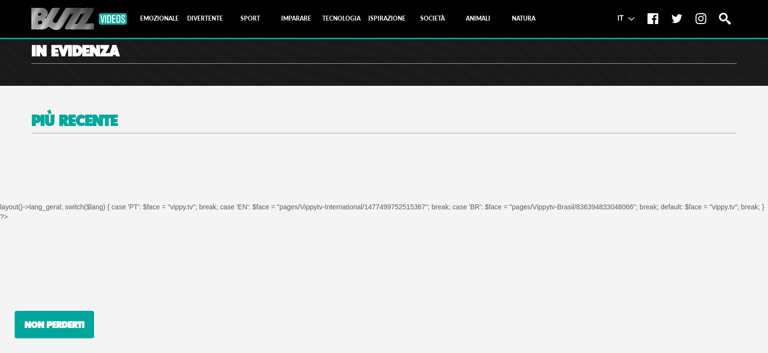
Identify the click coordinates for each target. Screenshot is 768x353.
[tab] (159, 18)
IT (625, 17)
